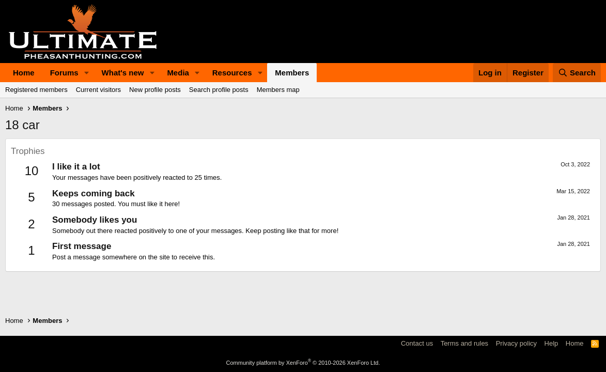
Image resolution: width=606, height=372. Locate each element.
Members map (278, 90)
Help (551, 343)
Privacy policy (516, 343)
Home (24, 72)
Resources (232, 72)
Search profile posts (218, 90)
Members (292, 72)
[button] (87, 72)
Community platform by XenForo (303, 363)
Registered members (36, 90)
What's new (123, 72)
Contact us (417, 343)
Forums (64, 72)
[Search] (577, 72)
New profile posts (155, 90)
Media (178, 72)
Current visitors (98, 90)
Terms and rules (464, 343)
